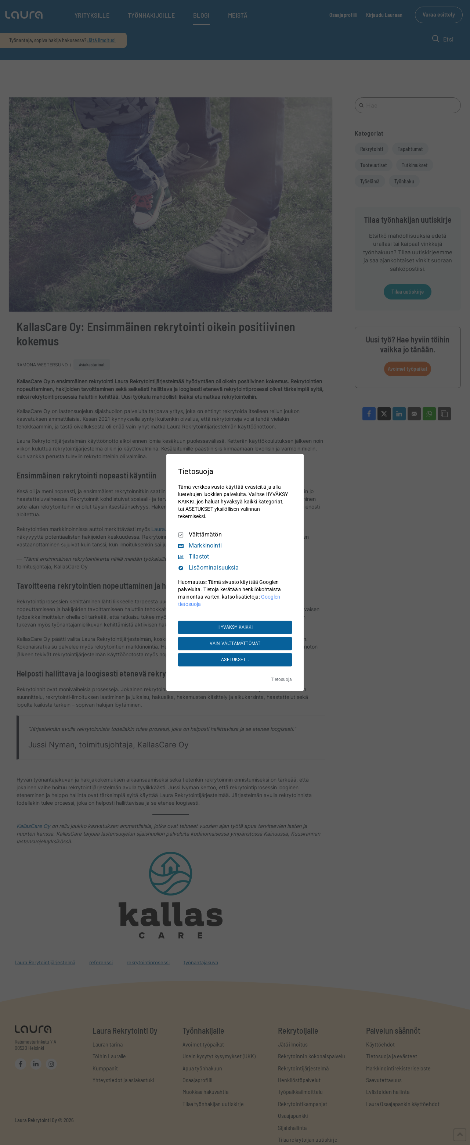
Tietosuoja (281, 680)
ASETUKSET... (235, 659)
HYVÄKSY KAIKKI (235, 627)
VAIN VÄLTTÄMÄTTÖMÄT (235, 643)
